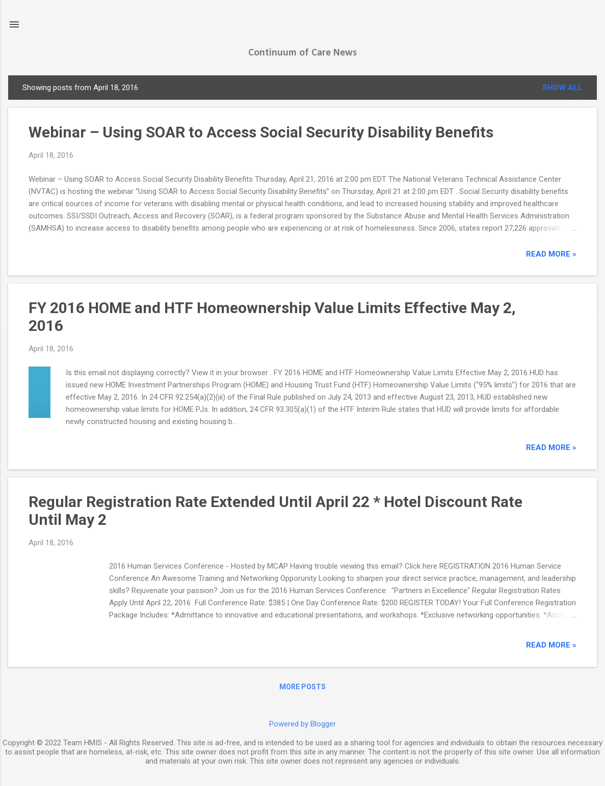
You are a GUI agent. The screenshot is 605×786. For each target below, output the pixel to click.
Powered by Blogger (302, 723)
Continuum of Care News (302, 53)
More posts (302, 687)
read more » (551, 254)
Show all (562, 87)
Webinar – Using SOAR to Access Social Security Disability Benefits (261, 132)
